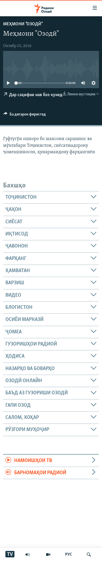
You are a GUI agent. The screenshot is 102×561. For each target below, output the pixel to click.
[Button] (24, 115)
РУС (68, 554)
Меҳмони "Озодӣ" (22, 24)
